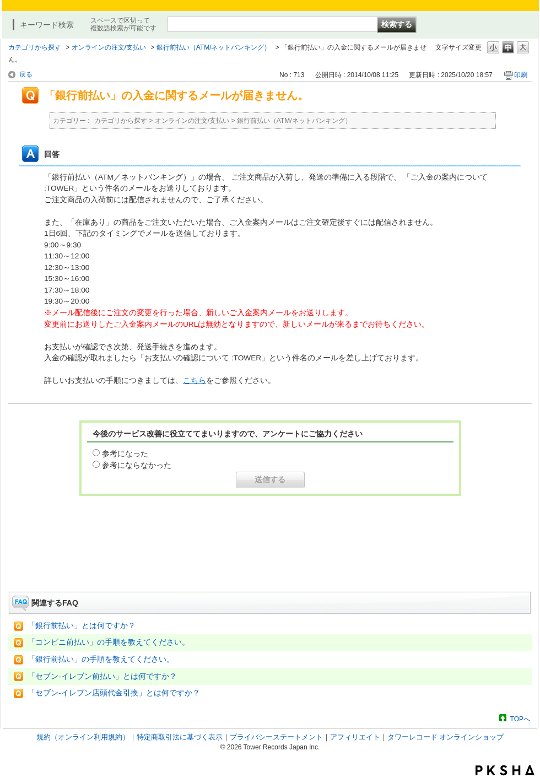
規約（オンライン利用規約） (82, 737)
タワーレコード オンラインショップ (445, 737)
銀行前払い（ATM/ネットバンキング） (213, 47)
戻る (26, 74)
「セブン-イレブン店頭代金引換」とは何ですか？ (114, 693)
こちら (194, 380)
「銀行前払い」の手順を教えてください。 (101, 659)
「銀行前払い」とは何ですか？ (82, 626)
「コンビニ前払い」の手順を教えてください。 (109, 642)
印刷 (520, 75)
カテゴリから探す (34, 47)
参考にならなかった (136, 465)
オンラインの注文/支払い (109, 47)
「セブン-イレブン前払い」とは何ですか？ (102, 676)
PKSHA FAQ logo (505, 770)
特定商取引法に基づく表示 (180, 737)
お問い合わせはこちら (270, 561)
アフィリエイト (355, 737)
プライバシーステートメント (276, 737)
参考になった (125, 453)
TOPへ (520, 718)
